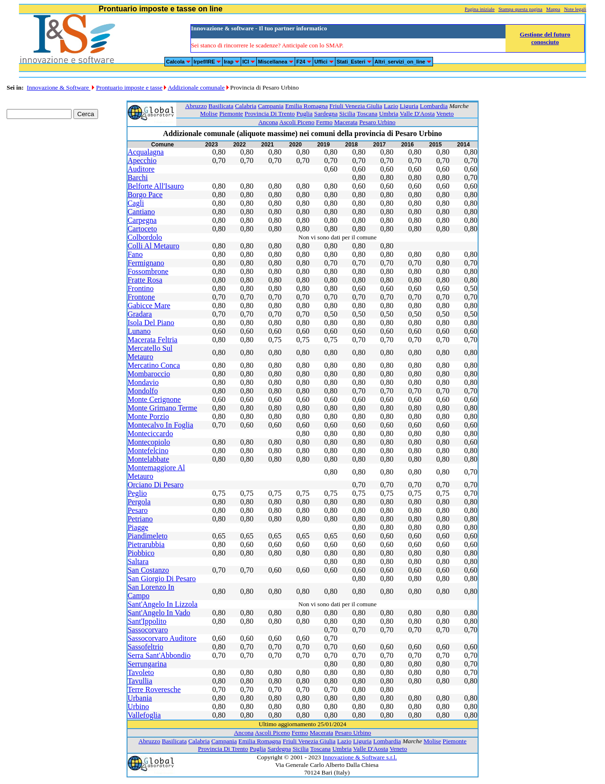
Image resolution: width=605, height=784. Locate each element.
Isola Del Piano (150, 323)
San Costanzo (148, 570)
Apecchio (141, 160)
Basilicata (221, 105)
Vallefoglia (144, 715)
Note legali (575, 9)
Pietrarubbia (145, 544)
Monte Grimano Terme (162, 408)
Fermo (324, 122)
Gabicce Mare (148, 305)
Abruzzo (196, 105)
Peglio (137, 493)
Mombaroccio (148, 374)
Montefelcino (147, 451)
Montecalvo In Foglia (160, 425)
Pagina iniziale (480, 9)
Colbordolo (144, 237)
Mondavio (143, 382)
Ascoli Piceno (296, 122)
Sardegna (326, 113)
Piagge (137, 527)
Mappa (553, 9)
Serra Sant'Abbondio (158, 655)
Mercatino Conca (153, 365)
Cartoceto (142, 229)
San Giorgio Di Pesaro (161, 578)
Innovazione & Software (58, 87)
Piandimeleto (147, 536)
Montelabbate (148, 459)
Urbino (138, 706)
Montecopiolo (148, 442)
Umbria (388, 113)
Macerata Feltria (152, 340)
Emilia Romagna (306, 105)
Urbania (139, 698)
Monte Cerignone (154, 399)
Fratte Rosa (144, 280)
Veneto (445, 113)
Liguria (409, 105)
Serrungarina (147, 664)
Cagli (135, 203)
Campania (270, 105)
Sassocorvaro (147, 630)
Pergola (139, 502)
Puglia (305, 113)
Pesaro (137, 510)
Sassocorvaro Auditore (161, 638)
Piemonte (231, 113)
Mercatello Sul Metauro (149, 352)
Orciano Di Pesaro (155, 485)
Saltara (137, 561)
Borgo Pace (145, 195)
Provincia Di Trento (269, 113)
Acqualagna (145, 152)
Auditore (140, 169)
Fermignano (145, 263)
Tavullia (139, 681)
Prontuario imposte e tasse (129, 87)
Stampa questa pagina (520, 9)
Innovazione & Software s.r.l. (360, 757)
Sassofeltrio (145, 647)
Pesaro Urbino (377, 122)
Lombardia (433, 105)
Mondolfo (142, 391)
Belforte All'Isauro (155, 186)
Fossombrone (147, 271)
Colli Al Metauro (153, 246)
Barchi (137, 177)
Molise (208, 113)
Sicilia (347, 113)
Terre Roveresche (154, 689)
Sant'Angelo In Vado (158, 613)
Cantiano (141, 212)
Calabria (245, 105)
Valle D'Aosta (417, 113)
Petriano (140, 519)
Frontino (140, 288)
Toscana (367, 113)
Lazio (391, 105)
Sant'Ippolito (146, 621)
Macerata (346, 122)
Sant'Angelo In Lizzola (162, 604)
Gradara (139, 314)
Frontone (141, 297)
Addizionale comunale (196, 87)
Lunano (139, 331)
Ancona (268, 122)
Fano (135, 254)
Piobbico (140, 553)
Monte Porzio (148, 416)
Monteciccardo (150, 433)
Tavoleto (140, 672)
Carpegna (141, 220)
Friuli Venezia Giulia (355, 105)
